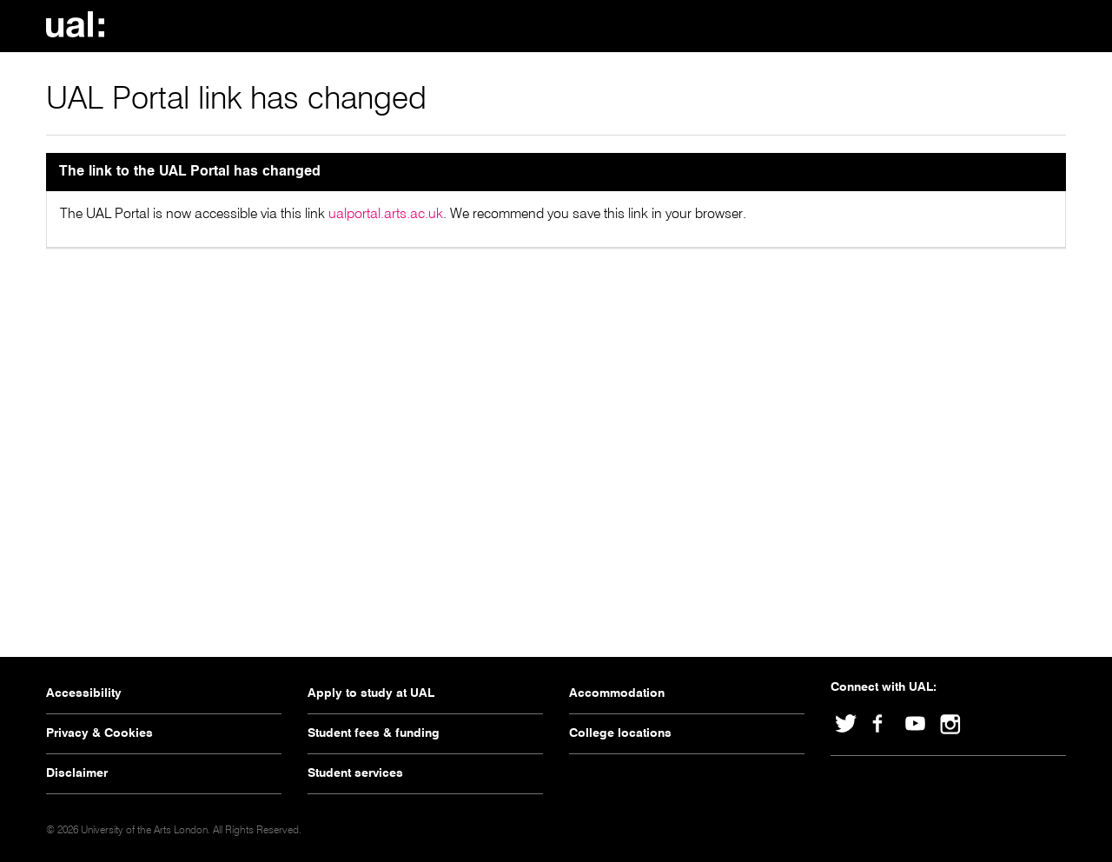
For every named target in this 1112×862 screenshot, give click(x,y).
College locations (620, 733)
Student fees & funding (374, 733)
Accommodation (617, 693)
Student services (355, 773)
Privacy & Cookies (99, 733)
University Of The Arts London (81, 24)
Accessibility (84, 693)
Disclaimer (77, 773)
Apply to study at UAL (371, 693)
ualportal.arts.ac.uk (385, 215)
